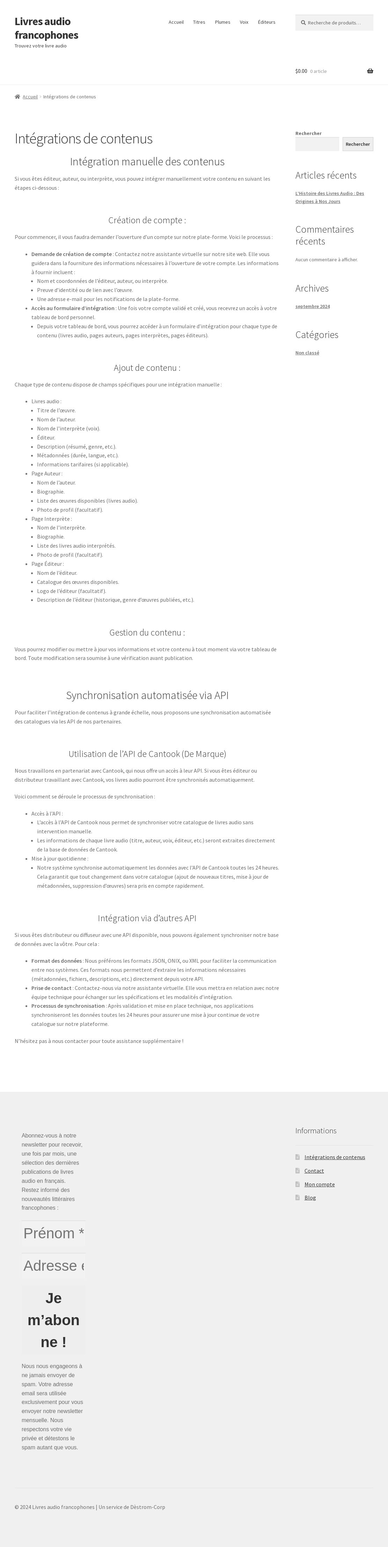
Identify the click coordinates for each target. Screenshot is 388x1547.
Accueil (176, 22)
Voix (244, 22)
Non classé (307, 353)
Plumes (222, 22)
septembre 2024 (312, 306)
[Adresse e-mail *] (54, 1265)
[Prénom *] (54, 1233)
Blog (310, 1197)
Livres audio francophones (46, 28)
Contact (314, 1170)
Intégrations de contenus (335, 1157)
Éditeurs (267, 22)
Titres (199, 22)
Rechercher (308, 133)
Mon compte (320, 1184)
